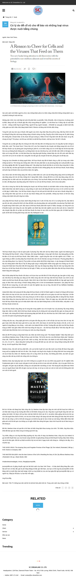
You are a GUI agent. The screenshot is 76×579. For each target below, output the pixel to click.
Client (4, 528)
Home (4, 525)
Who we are (6, 535)
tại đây (9, 478)
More (38, 505)
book (15, 17)
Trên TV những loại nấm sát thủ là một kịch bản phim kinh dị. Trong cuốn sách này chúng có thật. (39, 483)
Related (38, 498)
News (4, 538)
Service (4, 531)
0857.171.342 (14, 575)
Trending (7, 546)
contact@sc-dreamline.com (33, 575)
